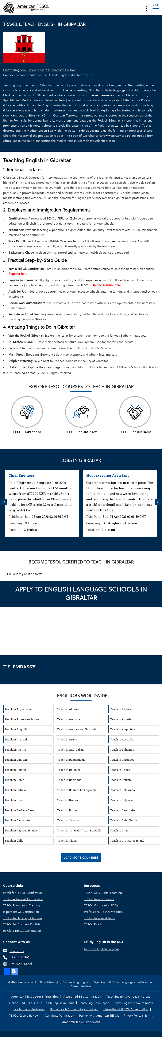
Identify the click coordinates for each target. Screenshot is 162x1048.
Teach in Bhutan (120, 780)
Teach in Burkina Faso (19, 810)
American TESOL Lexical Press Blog (34, 996)
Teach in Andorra (68, 719)
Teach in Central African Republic (79, 830)
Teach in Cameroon (18, 820)
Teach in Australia (122, 739)
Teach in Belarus (16, 770)
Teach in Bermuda (69, 780)
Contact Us (16, 951)
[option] (42, 503)
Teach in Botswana (122, 790)
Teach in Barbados (122, 760)
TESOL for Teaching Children (22, 918)
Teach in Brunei (67, 800)
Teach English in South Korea (133, 1003)
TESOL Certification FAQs (101, 905)
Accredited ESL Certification (82, 996)
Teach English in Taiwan (29, 1009)
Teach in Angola (120, 719)
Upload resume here (106, 285)
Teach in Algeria (121, 709)
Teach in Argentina (122, 729)
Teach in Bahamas (122, 749)
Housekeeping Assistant (107, 475)
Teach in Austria (15, 749)
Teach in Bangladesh (71, 760)
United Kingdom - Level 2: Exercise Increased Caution (39, 70)
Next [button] (158, 502)
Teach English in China (59, 1003)
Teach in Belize (120, 770)
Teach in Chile (14, 840)
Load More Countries (81, 857)
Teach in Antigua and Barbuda (76, 729)
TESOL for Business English (21, 924)
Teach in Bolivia (15, 790)
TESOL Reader (94, 924)
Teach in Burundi (68, 810)
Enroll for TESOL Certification (23, 893)
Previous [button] (4, 502)
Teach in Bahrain (16, 760)
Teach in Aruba (67, 739)
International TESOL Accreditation (125, 1009)
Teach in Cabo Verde (123, 820)
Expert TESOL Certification (21, 912)
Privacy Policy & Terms (138, 1015)
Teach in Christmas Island (127, 840)
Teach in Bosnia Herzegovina (76, 790)
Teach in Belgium (68, 770)
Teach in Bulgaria (121, 800)
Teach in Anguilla (16, 729)
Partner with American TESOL (99, 1015)
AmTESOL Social (20, 964)
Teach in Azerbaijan (70, 749)
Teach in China (67, 840)
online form (33, 574)
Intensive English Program (101, 949)
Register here (17, 274)
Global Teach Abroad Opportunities (74, 1009)
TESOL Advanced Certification (23, 899)
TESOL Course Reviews (24, 1015)
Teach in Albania (68, 709)
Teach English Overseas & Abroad (128, 996)
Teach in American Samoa (22, 719)
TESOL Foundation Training (21, 905)
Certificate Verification (59, 1015)
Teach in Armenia (16, 739)
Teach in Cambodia (122, 810)
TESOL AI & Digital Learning (103, 893)
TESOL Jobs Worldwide (99, 918)
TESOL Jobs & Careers (99, 899)
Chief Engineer (21, 475)
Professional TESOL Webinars (104, 912)
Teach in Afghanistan (18, 709)
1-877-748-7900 (19, 957)
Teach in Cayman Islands (21, 830)
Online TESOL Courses (24, 1003)
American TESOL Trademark (81, 1022)
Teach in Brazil (14, 800)
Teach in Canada (68, 820)
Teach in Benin (14, 780)
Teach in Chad (119, 830)
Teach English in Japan (94, 1003)
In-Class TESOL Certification (22, 931)
